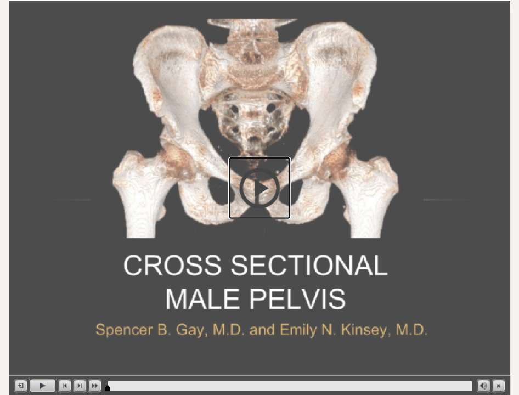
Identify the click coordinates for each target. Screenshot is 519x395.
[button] (259, 188)
